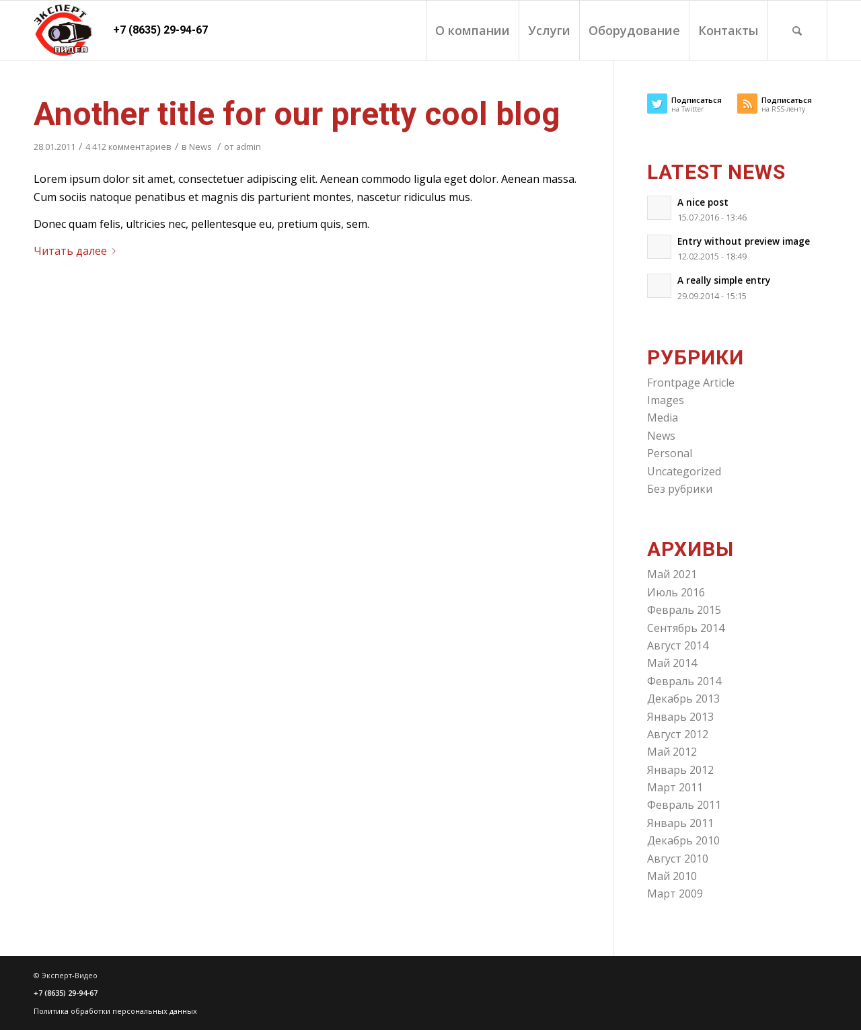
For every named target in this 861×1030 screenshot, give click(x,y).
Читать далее (77, 250)
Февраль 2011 (684, 804)
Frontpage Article (691, 382)
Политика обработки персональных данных (115, 1011)
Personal (669, 453)
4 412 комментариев (128, 147)
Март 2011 (675, 787)
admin (248, 147)
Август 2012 (677, 734)
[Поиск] (797, 30)
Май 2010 (672, 876)
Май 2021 (672, 574)
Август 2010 (677, 858)
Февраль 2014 (684, 681)
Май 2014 (672, 663)
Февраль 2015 (684, 609)
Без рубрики (679, 488)
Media (662, 417)
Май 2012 (672, 751)
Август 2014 (677, 645)
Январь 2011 (680, 823)
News (200, 147)
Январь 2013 (680, 716)
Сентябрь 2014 (685, 628)
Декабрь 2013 (683, 698)
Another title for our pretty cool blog (297, 114)
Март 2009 (675, 893)
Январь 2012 (680, 769)
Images (665, 400)
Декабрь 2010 (683, 840)
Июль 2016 (676, 592)
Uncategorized (684, 471)
